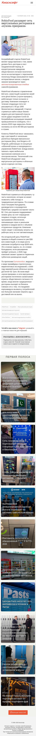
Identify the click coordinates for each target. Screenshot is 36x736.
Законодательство (9, 535)
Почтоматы (6, 598)
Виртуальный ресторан (25, 307)
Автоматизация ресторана (10, 314)
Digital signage (8, 438)
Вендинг (5, 469)
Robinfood (5, 307)
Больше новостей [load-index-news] (18, 712)
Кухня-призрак (25, 314)
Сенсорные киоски (9, 406)
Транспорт (6, 501)
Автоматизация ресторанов (6, 16)
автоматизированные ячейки (15, 84)
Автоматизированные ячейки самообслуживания (17, 321)
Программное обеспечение (12, 375)
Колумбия (13, 307)
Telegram (21, 328)
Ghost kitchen (6, 317)
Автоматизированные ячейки (21, 317)
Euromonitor (19, 261)
